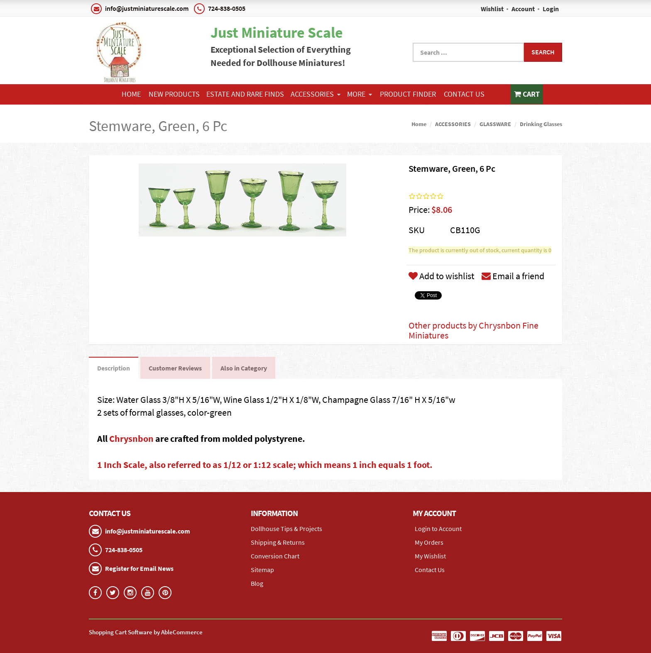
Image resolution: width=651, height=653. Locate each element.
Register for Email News (139, 568)
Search (543, 52)
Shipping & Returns (278, 542)
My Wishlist (430, 556)
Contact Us (464, 94)
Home (131, 94)
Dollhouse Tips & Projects (286, 528)
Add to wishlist (441, 276)
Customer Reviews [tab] (175, 368)
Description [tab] (113, 368)
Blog (257, 583)
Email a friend (513, 276)
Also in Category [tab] (243, 368)
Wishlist (492, 9)
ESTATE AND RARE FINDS (245, 94)
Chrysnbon (132, 438)
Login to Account (438, 528)
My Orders (429, 542)
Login (551, 9)
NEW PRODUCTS (174, 94)
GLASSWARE (495, 124)
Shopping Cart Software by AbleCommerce (146, 632)
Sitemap (262, 569)
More (359, 94)
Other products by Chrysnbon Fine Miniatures (473, 330)
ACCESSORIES (315, 94)
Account (523, 9)
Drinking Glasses (541, 124)
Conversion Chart (275, 556)
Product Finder (408, 94)
